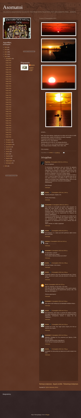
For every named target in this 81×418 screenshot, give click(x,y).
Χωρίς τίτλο (8, 60)
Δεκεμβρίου (9, 58)
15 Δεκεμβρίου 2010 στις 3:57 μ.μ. (56, 284)
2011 (6, 54)
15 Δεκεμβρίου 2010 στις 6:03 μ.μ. (59, 335)
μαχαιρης (47, 241)
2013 (6, 49)
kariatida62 (48, 250)
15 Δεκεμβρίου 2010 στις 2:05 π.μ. (60, 204)
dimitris (47, 192)
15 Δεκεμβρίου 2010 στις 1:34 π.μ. (60, 192)
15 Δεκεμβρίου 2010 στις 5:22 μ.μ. (60, 324)
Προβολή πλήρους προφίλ (31, 69)
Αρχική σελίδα (57, 384)
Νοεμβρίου (8, 140)
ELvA (46, 284)
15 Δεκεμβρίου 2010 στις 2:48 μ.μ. (60, 263)
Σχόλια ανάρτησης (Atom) (52, 387)
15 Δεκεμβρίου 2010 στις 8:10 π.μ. (60, 230)
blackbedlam (48, 204)
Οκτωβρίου (9, 142)
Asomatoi (13, 7)
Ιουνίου (8, 151)
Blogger (47, 414)
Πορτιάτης (47, 162)
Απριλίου (8, 156)
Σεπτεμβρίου (9, 144)
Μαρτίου (8, 158)
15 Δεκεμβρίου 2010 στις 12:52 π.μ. (59, 162)
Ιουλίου (8, 149)
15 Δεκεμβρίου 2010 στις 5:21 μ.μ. (60, 310)
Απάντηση (47, 187)
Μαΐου (7, 153)
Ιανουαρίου (9, 163)
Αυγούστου (9, 146)
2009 (6, 166)
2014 (6, 47)
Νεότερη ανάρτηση (45, 384)
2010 (6, 56)
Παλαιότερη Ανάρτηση (70, 384)
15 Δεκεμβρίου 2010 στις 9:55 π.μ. (59, 250)
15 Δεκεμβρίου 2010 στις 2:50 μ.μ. (60, 272)
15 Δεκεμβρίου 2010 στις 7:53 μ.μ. (60, 349)
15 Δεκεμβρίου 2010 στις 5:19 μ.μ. (59, 301)
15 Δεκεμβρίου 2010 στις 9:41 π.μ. (58, 241)
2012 (6, 52)
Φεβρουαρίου (9, 160)
